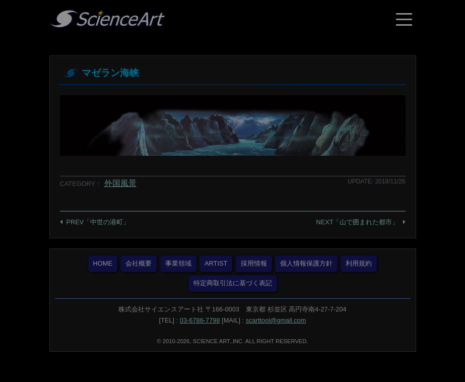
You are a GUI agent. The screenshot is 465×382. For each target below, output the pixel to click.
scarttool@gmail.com (276, 320)
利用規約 (359, 263)
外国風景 (120, 183)
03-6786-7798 (200, 320)
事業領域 (178, 263)
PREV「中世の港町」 (98, 222)
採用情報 (254, 263)
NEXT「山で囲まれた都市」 (357, 222)
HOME (102, 263)
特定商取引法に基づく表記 (232, 283)
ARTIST (216, 263)
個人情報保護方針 (306, 263)
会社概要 (138, 263)
